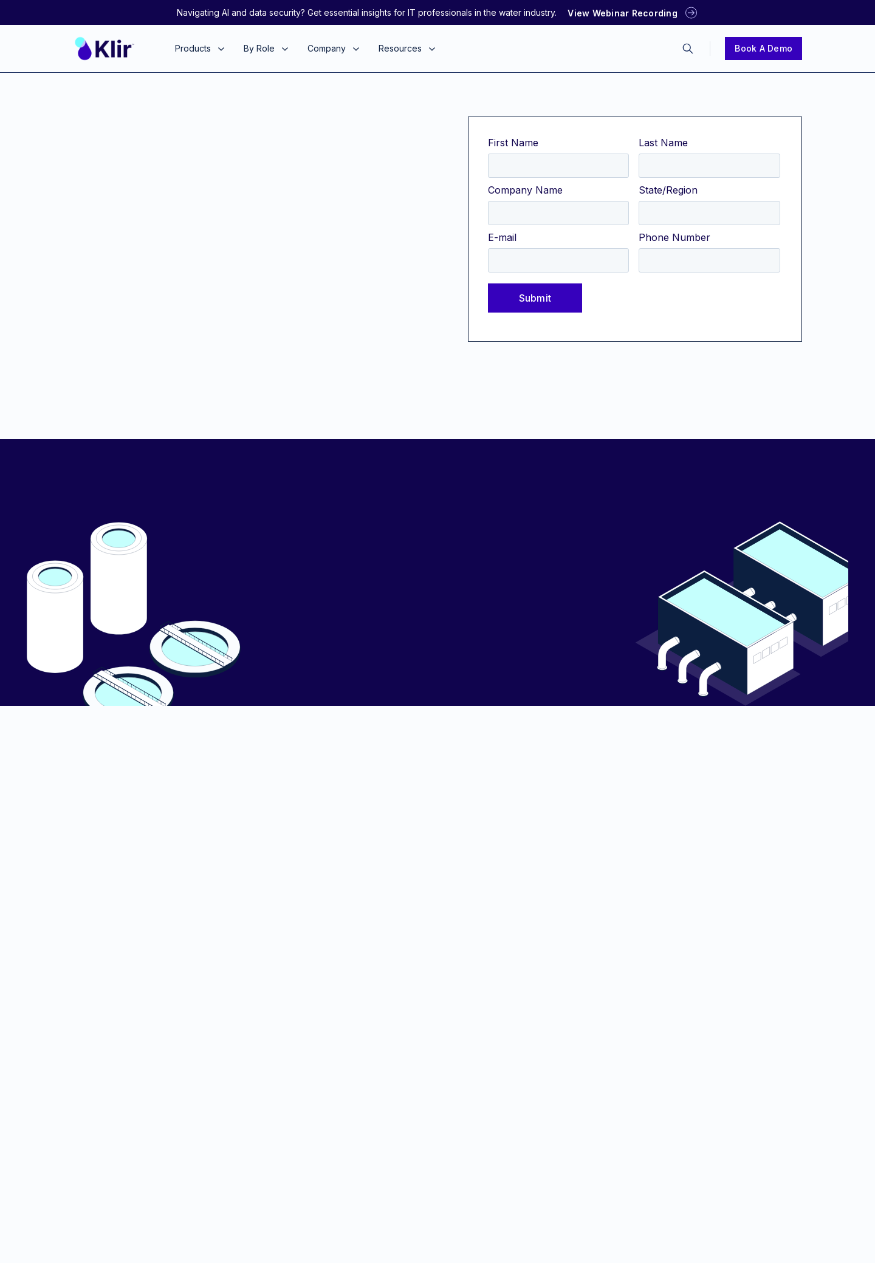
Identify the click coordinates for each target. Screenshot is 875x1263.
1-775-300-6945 (172, 944)
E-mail (502, 237)
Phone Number (674, 237)
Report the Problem (437, 609)
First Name (513, 143)
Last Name (663, 143)
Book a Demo (763, 48)
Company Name (525, 190)
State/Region (668, 190)
